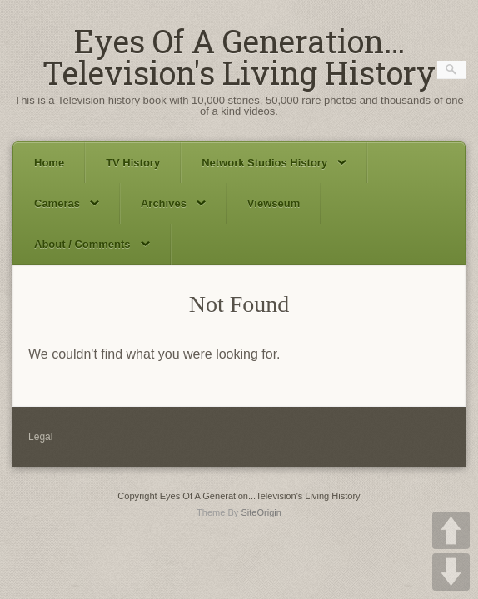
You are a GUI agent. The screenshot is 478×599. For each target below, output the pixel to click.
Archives (173, 203)
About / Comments (92, 244)
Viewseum (273, 203)
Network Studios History (274, 162)
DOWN (451, 572)
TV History (133, 162)
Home (49, 162)
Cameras (66, 203)
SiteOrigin (261, 512)
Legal (40, 437)
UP (451, 530)
